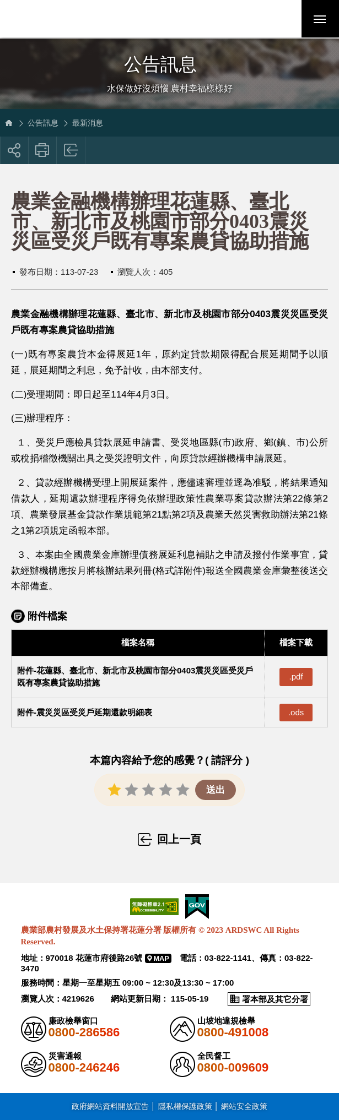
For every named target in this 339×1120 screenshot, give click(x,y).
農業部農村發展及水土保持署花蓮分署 (84, 19)
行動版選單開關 (320, 21)
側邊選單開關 (169, 54)
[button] (281, 19)
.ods (296, 712)
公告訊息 (43, 122)
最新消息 (87, 122)
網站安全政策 (244, 1105)
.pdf (296, 676)
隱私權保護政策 (185, 1105)
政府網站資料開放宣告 (110, 1105)
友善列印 (43, 150)
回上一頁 (71, 150)
